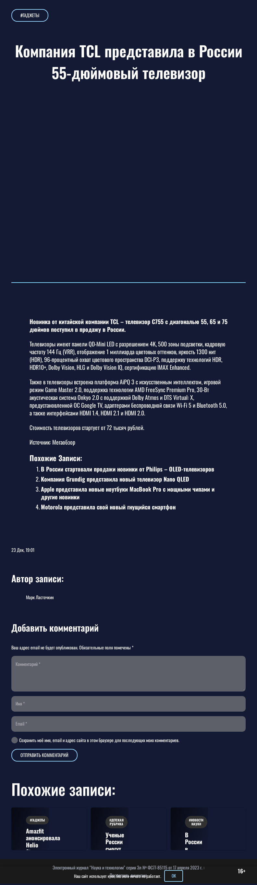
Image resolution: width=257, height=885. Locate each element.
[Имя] (128, 705)
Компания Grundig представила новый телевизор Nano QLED (115, 479)
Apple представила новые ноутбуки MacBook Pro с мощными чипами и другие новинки (127, 493)
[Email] (128, 725)
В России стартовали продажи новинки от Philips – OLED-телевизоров (127, 469)
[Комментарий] (128, 674)
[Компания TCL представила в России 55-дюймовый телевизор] (128, 105)
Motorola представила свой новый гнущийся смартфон (108, 507)
